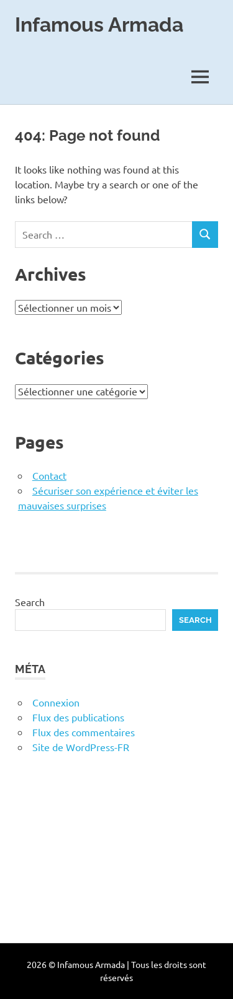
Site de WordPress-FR (80, 747)
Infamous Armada (99, 24)
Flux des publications (78, 717)
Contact (49, 475)
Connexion (56, 702)
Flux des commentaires (83, 732)
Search (30, 602)
